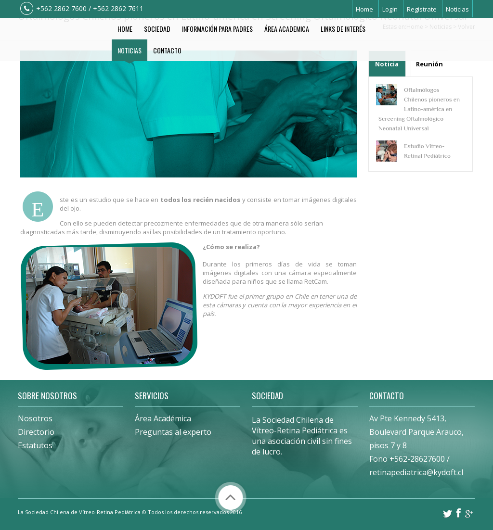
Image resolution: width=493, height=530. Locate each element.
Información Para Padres (217, 29)
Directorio (36, 432)
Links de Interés (343, 29)
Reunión (429, 64)
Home (364, 9)
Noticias (457, 9)
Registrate (422, 9)
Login (390, 9)
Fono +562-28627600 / (409, 459)
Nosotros (35, 418)
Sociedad (157, 29)
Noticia (387, 64)
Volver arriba (230, 497)
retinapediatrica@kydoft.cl (416, 472)
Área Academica (286, 29)
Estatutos (35, 445)
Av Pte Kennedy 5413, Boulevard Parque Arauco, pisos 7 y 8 (416, 432)
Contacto (167, 50)
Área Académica (163, 418)
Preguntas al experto (173, 432)
